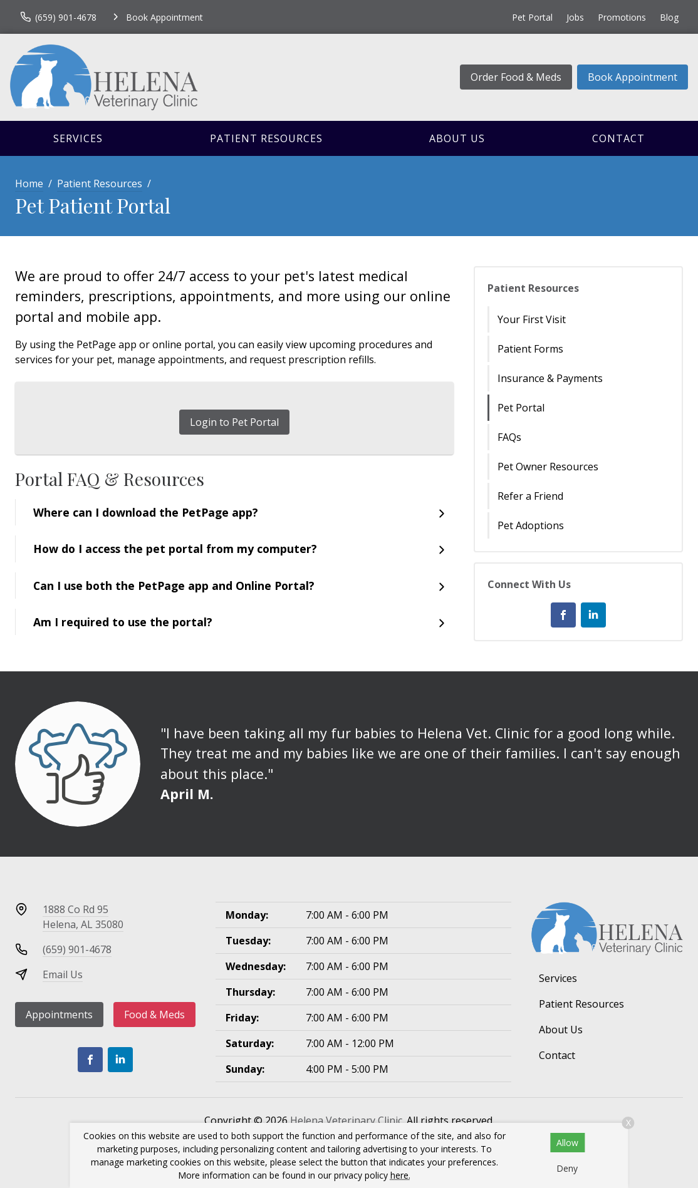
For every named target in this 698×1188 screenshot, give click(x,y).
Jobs (575, 17)
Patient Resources (266, 138)
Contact (618, 138)
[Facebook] (563, 615)
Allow (567, 1143)
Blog (669, 17)
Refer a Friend (530, 496)
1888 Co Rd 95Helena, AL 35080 (83, 916)
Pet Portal (532, 17)
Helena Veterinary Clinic (346, 1120)
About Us (457, 138)
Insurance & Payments (550, 378)
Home (29, 183)
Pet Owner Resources (547, 466)
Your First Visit (531, 319)
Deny (567, 1168)
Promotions (622, 17)
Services (78, 138)
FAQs (509, 437)
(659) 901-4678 (77, 949)
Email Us (63, 974)
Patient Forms (530, 349)
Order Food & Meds (516, 77)
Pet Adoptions (530, 525)
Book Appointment (632, 77)
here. (400, 1175)
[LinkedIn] (593, 615)
